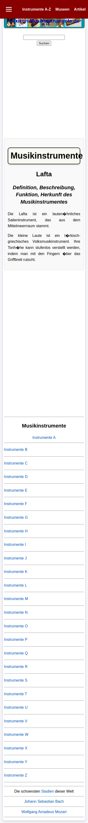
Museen (62, 9)
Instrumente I (15, 545)
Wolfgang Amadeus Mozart (44, 812)
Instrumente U (15, 707)
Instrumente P (15, 640)
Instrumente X (15, 748)
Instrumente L (15, 585)
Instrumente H (15, 531)
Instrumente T (15, 694)
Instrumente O (16, 626)
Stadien (47, 791)
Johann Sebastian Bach (44, 801)
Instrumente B (15, 450)
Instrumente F (15, 504)
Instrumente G (16, 517)
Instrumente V (15, 721)
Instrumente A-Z (36, 9)
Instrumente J (15, 558)
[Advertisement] (44, 90)
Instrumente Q (16, 653)
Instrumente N (15, 612)
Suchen (44, 43)
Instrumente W (16, 734)
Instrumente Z (15, 775)
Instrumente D (15, 477)
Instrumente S (15, 680)
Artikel (80, 9)
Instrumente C (15, 463)
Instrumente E (15, 490)
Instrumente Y (15, 762)
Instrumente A (44, 438)
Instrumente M (16, 599)
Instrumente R (15, 667)
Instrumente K (15, 572)
